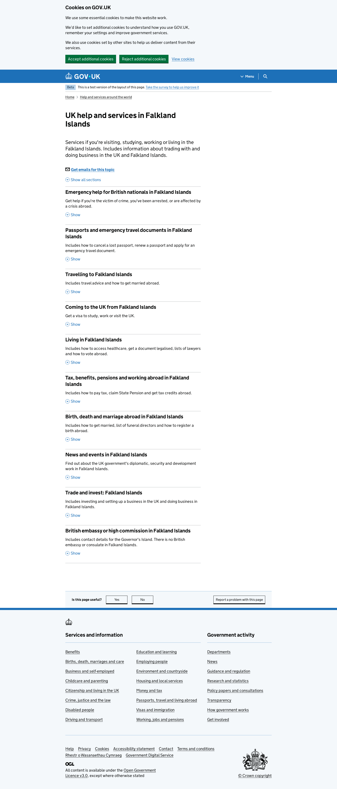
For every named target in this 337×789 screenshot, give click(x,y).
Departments (219, 651)
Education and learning (156, 651)
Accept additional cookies (90, 59)
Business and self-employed (89, 671)
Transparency (219, 700)
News (212, 661)
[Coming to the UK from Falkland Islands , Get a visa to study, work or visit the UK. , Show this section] (133, 317)
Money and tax (149, 690)
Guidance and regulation (228, 671)
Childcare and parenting (86, 680)
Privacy (84, 748)
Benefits (72, 651)
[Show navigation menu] (247, 76)
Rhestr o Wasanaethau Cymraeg (93, 755)
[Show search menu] (265, 76)
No (146, 600)
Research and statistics (228, 680)
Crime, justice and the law (88, 700)
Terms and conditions (195, 748)
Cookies (102, 748)
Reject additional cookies (144, 59)
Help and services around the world (106, 97)
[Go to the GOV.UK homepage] (82, 76)
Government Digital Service (149, 755)
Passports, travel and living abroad (166, 700)
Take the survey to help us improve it (172, 87)
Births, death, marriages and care (94, 661)
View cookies (183, 59)
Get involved (218, 719)
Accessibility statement (134, 748)
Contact (166, 748)
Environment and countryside (162, 671)
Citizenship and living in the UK (92, 690)
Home (69, 97)
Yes (121, 600)
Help (69, 748)
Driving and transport (84, 719)
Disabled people (79, 709)
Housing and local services (159, 680)
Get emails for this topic (90, 169)
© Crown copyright (255, 775)
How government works (228, 709)
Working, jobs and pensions (160, 719)
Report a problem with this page (239, 600)
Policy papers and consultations (235, 690)
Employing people (152, 661)
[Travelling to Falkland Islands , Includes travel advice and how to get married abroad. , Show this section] (133, 285)
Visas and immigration (155, 709)
